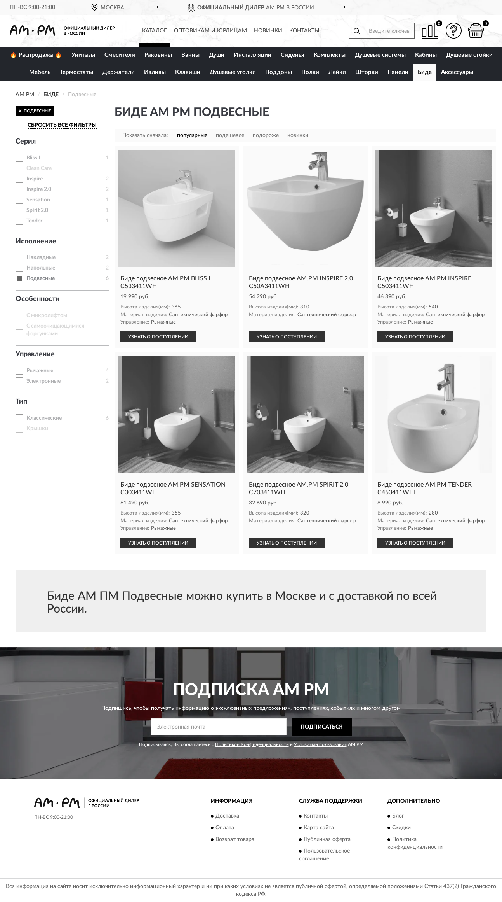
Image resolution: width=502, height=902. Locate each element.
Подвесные (40, 278)
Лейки (337, 72)
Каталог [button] (154, 30)
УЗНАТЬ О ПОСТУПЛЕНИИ (158, 337)
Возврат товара (234, 839)
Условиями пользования (320, 744)
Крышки (37, 428)
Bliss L (33, 158)
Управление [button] (35, 354)
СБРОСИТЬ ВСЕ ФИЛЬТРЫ (62, 125)
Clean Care (39, 168)
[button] (453, 31)
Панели (397, 72)
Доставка (227, 816)
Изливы (155, 72)
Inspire (34, 179)
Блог (398, 816)
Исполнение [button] (36, 241)
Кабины (426, 55)
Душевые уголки (233, 72)
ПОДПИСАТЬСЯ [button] (322, 727)
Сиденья (292, 55)
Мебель (39, 72)
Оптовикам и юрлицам (210, 30)
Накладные (41, 257)
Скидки (401, 828)
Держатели (118, 72)
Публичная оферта (327, 839)
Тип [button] (21, 401)
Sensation (38, 200)
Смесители (119, 55)
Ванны (190, 55)
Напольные (40, 268)
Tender (34, 221)
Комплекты (330, 55)
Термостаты (76, 72)
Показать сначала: (145, 135)
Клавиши (187, 72)
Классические (44, 418)
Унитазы (83, 55)
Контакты (304, 30)
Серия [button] (26, 141)
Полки (310, 72)
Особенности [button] (38, 299)
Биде (425, 72)
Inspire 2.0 (38, 189)
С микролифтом (46, 315)
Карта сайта (319, 828)
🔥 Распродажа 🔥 (36, 55)
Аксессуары (457, 72)
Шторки (366, 72)
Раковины (158, 55)
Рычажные (39, 370)
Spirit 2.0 (37, 210)
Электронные (43, 381)
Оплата (224, 828)
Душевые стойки (469, 55)
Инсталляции (252, 55)
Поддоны (278, 72)
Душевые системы (380, 55)
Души (216, 55)
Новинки (268, 30)
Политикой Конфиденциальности (252, 744)
